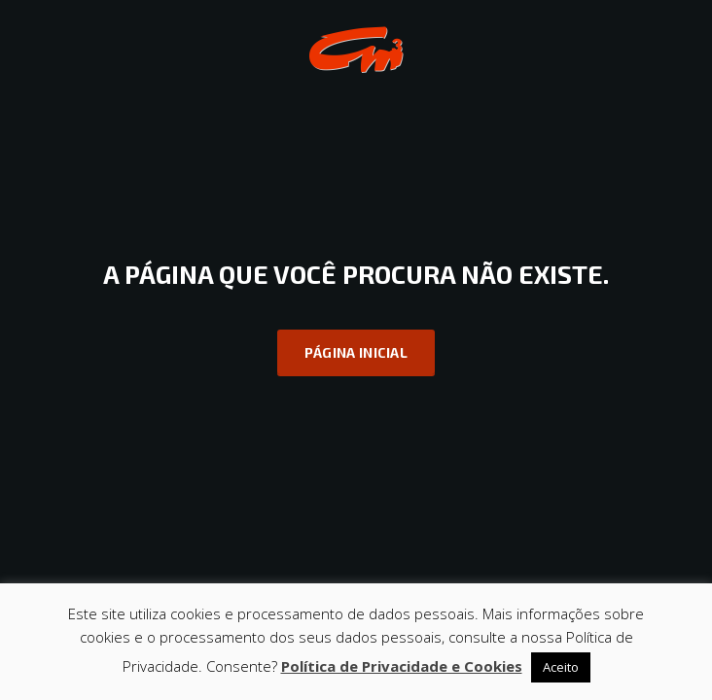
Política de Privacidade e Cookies (401, 666)
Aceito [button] (561, 667)
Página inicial (356, 352)
